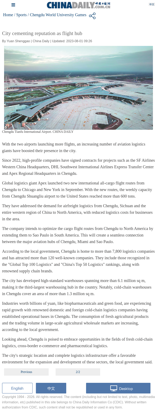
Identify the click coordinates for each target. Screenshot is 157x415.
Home (8, 15)
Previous (26, 372)
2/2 (78, 372)
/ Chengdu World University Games (57, 15)
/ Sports (20, 15)
